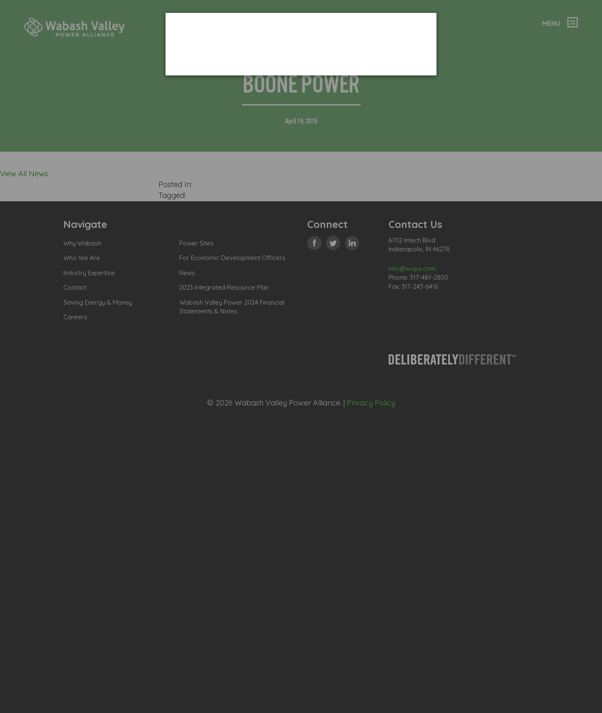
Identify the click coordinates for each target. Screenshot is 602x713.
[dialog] (301, 44)
